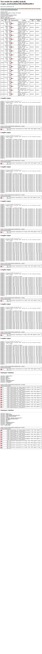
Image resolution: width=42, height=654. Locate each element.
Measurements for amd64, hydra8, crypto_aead (10, 8)
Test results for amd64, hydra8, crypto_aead (27, 8)
